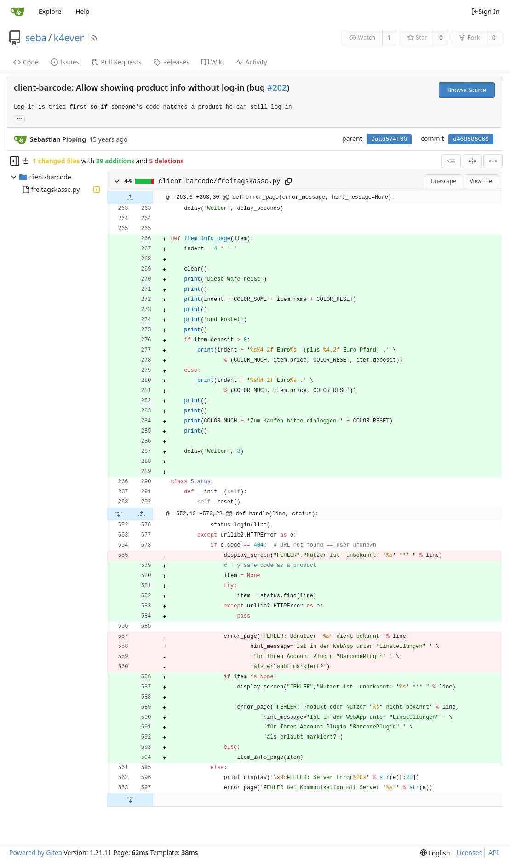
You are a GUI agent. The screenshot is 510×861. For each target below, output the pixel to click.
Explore (50, 11)
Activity (251, 62)
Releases (171, 62)
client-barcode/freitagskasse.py (220, 181)
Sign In (485, 11)
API (493, 852)
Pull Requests (116, 62)
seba (36, 37)
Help (82, 11)
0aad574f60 (389, 139)
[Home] (17, 11)
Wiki (212, 62)
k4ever (68, 37)
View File (481, 181)
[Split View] (472, 161)
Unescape (443, 181)
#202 (277, 87)
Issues (65, 62)
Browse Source (466, 90)
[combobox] (451, 161)
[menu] (493, 161)
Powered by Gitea (35, 852)
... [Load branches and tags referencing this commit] (19, 118)
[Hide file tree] (14, 161)
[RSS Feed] (94, 38)
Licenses (469, 852)
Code (26, 62)
